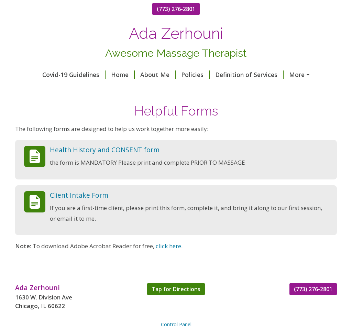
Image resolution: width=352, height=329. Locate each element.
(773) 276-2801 (176, 9)
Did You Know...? (132, 89)
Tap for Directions (176, 303)
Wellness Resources (299, 74)
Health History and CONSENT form (105, 164)
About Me (136, 74)
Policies (174, 74)
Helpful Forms (45, 89)
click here (168, 261)
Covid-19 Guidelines (52, 74)
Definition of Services (228, 74)
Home (101, 74)
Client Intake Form (79, 209)
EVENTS (88, 89)
